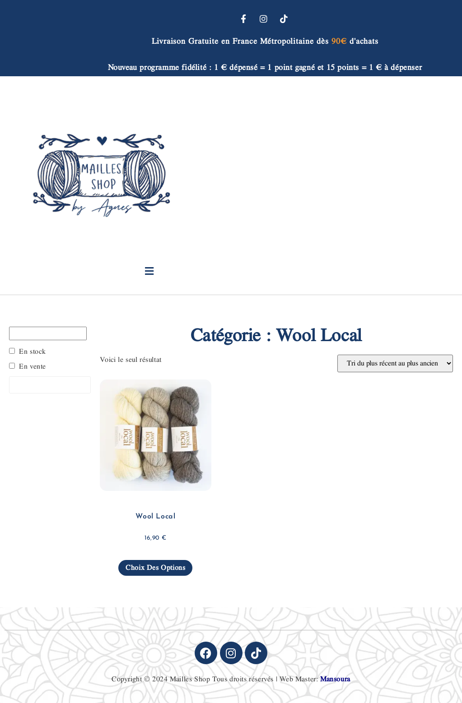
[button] (149, 271)
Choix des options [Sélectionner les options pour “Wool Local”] (155, 568)
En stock (32, 352)
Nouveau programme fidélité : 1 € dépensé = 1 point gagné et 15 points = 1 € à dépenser (265, 67)
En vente (32, 366)
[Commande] (395, 363)
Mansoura (335, 679)
